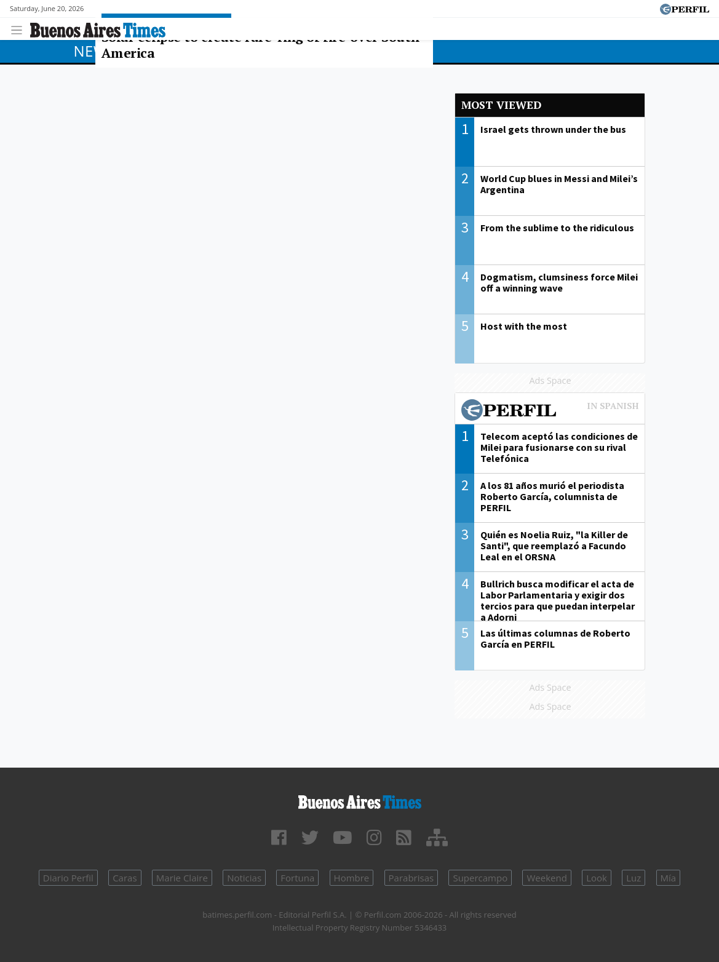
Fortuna (297, 878)
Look (596, 878)
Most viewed (501, 105)
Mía (669, 878)
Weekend (546, 878)
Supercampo (480, 878)
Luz (633, 878)
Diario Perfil (68, 878)
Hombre (352, 878)
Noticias (244, 878)
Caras (125, 878)
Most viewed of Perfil (549, 411)
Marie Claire (182, 878)
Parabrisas (411, 878)
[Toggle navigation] (20, 28)
